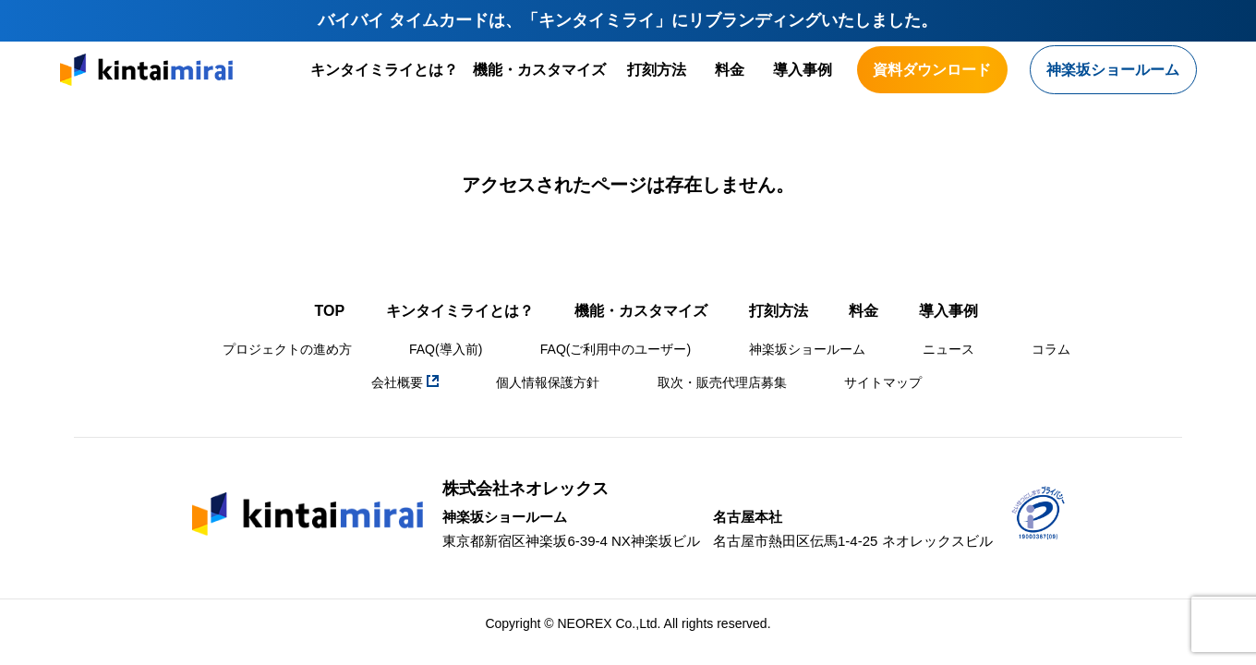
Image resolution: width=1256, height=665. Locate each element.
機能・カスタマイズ (539, 70)
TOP (330, 311)
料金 (729, 70)
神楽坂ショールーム (807, 349)
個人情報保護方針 (547, 382)
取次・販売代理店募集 (722, 382)
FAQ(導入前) (445, 349)
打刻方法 (656, 70)
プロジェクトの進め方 (287, 349)
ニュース (948, 349)
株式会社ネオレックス (525, 488)
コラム (1051, 349)
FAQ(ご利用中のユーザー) (615, 349)
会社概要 (405, 382)
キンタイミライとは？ (384, 70)
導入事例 (802, 70)
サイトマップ (883, 382)
